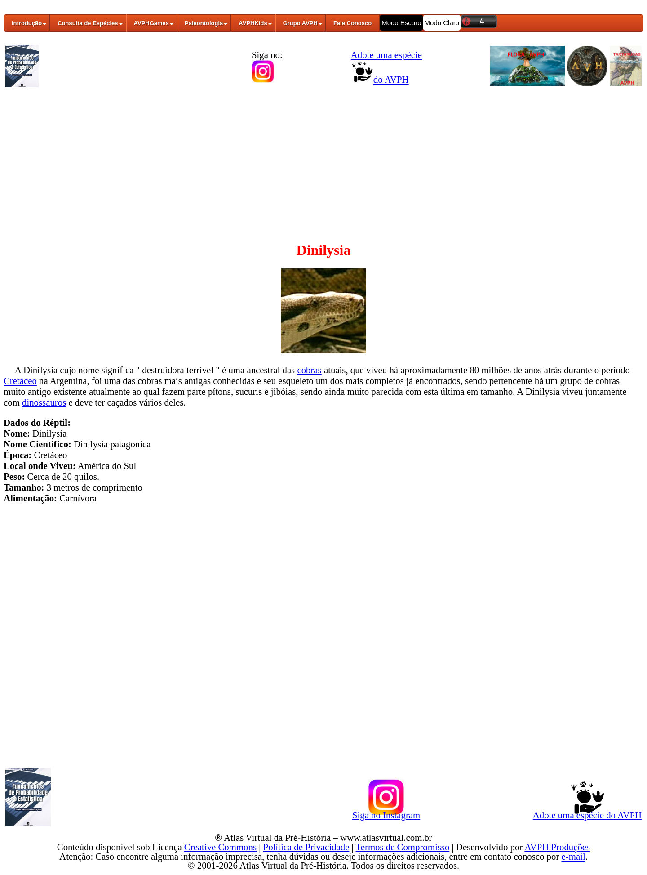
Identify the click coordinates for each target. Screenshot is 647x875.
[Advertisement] (323, 159)
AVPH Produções (557, 847)
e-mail (573, 856)
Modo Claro (442, 23)
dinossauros (44, 402)
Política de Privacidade (306, 847)
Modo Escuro (401, 23)
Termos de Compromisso (403, 847)
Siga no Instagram (386, 813)
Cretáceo (20, 380)
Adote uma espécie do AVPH (587, 813)
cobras (309, 370)
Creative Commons (220, 847)
